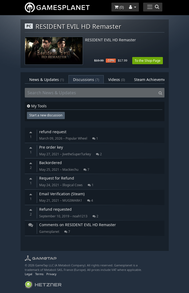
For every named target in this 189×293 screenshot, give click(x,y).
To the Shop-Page (147, 60)
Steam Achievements (156, 79)
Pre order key (51, 147)
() (119, 7)
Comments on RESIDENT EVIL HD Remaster (77, 224)
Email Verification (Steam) (62, 193)
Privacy (51, 274)
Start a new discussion (45, 115)
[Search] (160, 92)
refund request (52, 131)
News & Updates (46, 79)
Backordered (50, 162)
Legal (28, 274)
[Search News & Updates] (90, 92)
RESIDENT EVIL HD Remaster (110, 40)
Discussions (86, 79)
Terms (39, 274)
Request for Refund (56, 178)
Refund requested (55, 209)
